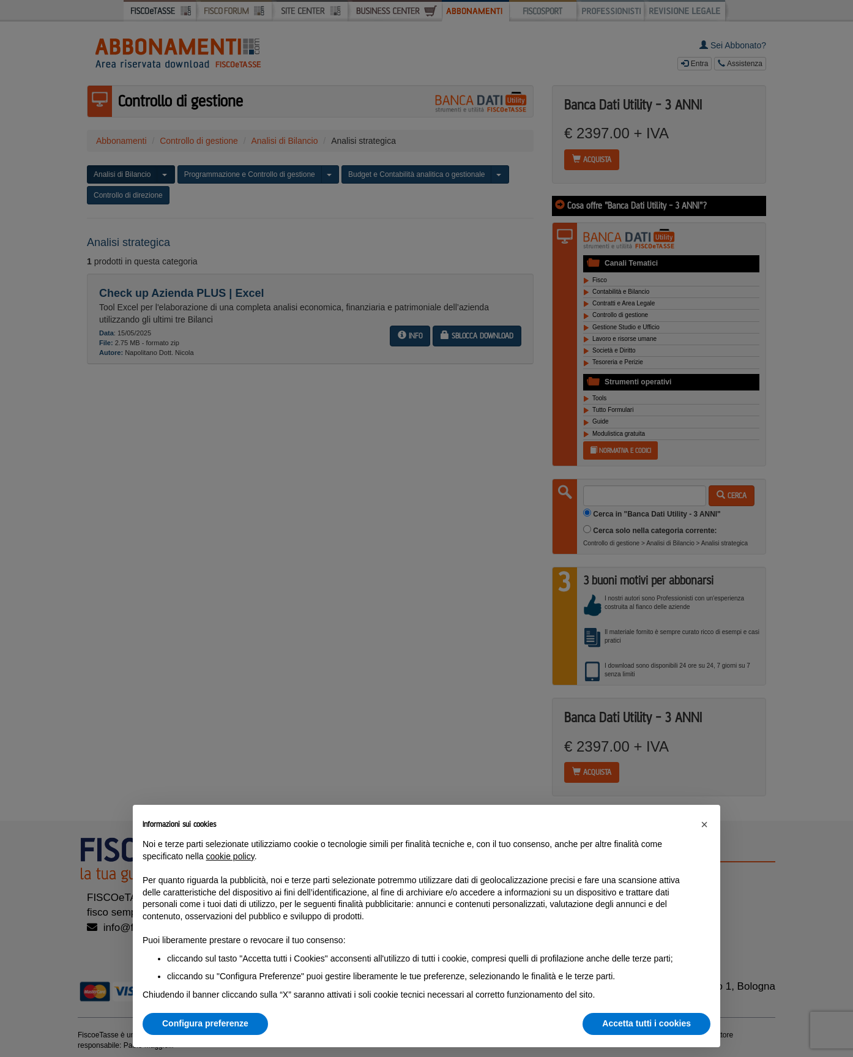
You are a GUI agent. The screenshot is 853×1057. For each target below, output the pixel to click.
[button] (704, 824)
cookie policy (230, 856)
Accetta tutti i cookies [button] (646, 1023)
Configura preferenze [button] (205, 1023)
